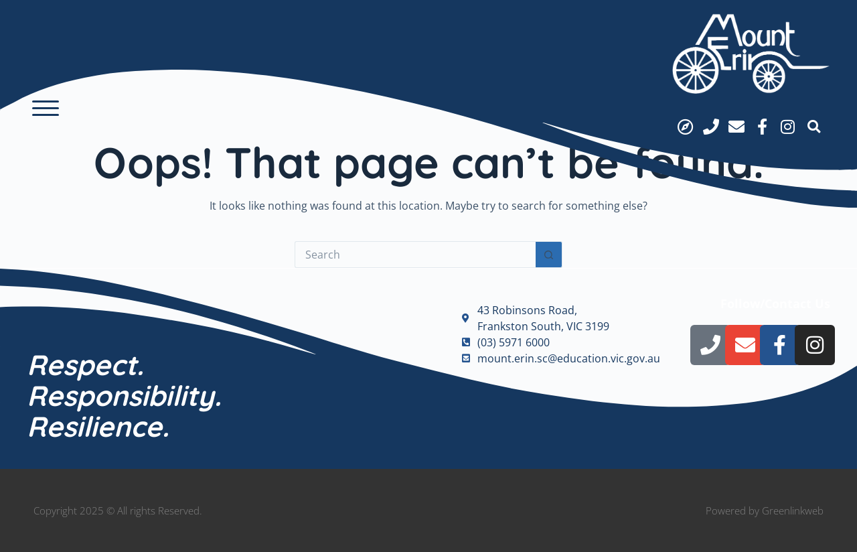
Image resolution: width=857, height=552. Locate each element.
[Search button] (549, 254)
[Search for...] (415, 254)
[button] (45, 108)
